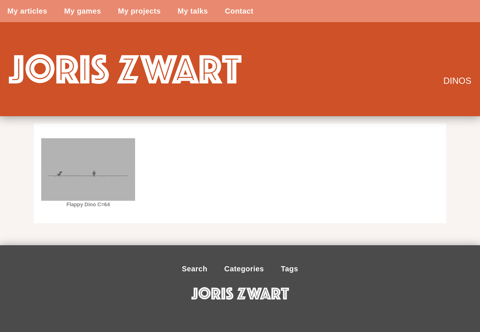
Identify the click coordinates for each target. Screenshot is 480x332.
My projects (139, 11)
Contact (239, 11)
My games (82, 11)
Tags (289, 269)
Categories (244, 269)
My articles (27, 11)
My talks (192, 11)
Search (194, 269)
